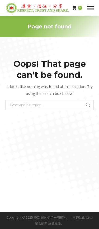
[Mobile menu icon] (90, 8)
